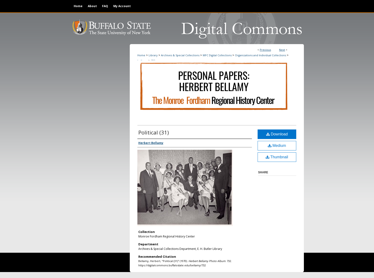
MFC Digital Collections (217, 55)
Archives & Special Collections (180, 55)
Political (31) (153, 132)
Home (141, 55)
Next (282, 49)
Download (277, 134)
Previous (265, 49)
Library (153, 55)
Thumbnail (277, 157)
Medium (277, 146)
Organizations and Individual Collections (260, 55)
